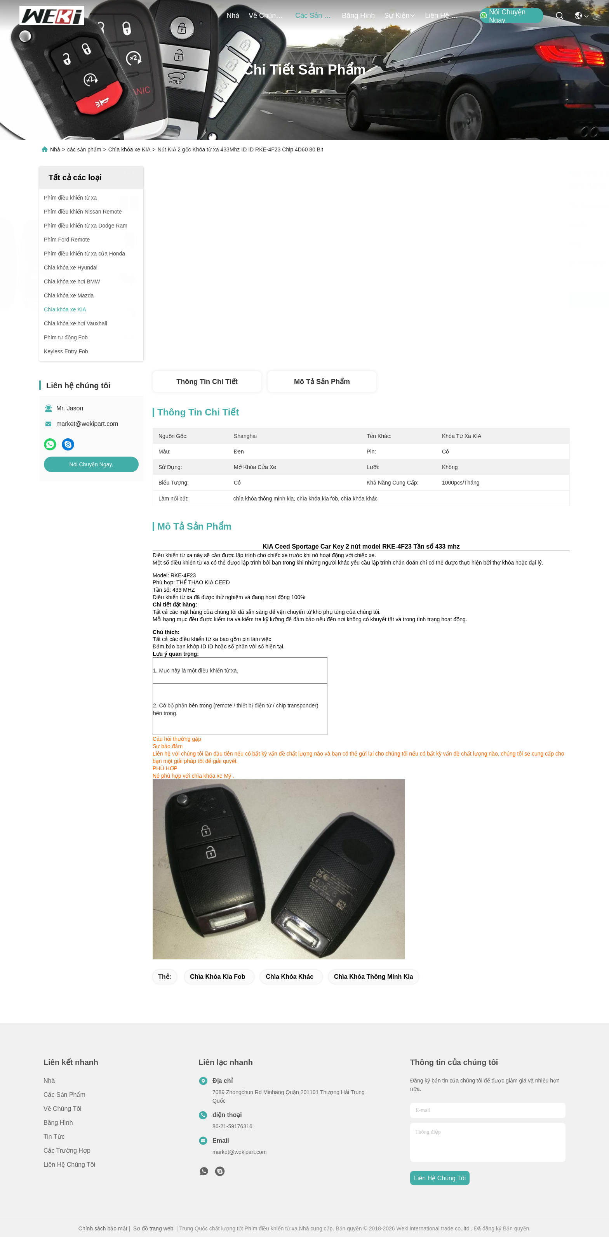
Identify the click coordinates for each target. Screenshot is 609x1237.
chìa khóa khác (289, 976)
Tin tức (54, 1136)
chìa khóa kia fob (217, 976)
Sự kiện (400, 15)
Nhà (232, 15)
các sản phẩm (313, 15)
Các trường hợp (67, 1150)
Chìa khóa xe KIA (129, 149)
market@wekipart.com (87, 423)
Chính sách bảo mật (102, 1228)
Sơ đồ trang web (153, 1228)
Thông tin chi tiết (206, 382)
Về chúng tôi (267, 15)
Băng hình (358, 15)
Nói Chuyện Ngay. (502, 16)
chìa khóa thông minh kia (373, 976)
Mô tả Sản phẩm (322, 382)
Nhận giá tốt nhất (426, 299)
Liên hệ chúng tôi (443, 15)
